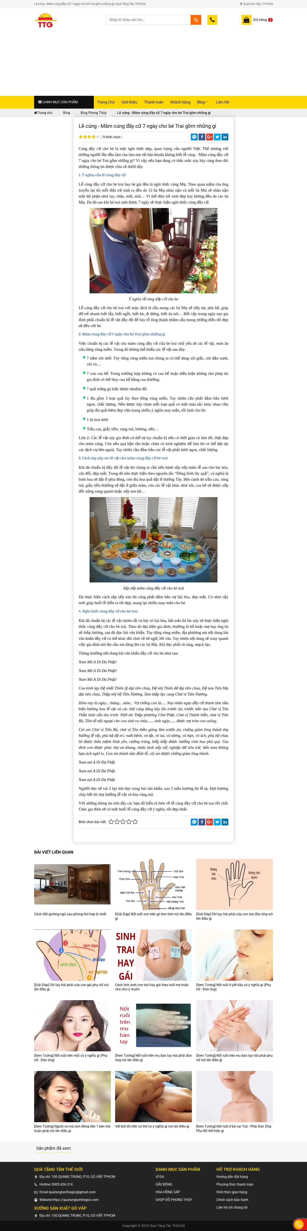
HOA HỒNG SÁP (168, 1192)
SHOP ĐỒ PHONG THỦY (174, 1200)
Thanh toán (154, 102)
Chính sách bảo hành (232, 1200)
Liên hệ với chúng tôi (232, 1207)
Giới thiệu (129, 102)
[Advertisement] (153, 60)
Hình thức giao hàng (231, 1192)
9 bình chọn (112, 137)
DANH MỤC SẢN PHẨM (58, 102)
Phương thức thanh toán (234, 1184)
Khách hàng (180, 102)
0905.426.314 (62, 1184)
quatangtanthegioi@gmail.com (72, 1192)
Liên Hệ (222, 102)
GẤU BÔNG (164, 1184)
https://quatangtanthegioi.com (75, 1200)
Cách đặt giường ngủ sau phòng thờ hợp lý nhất (70, 914)
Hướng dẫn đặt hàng (232, 1177)
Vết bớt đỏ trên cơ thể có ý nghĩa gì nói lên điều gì (152, 1126)
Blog (202, 104)
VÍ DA (160, 1177)
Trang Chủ (106, 102)
